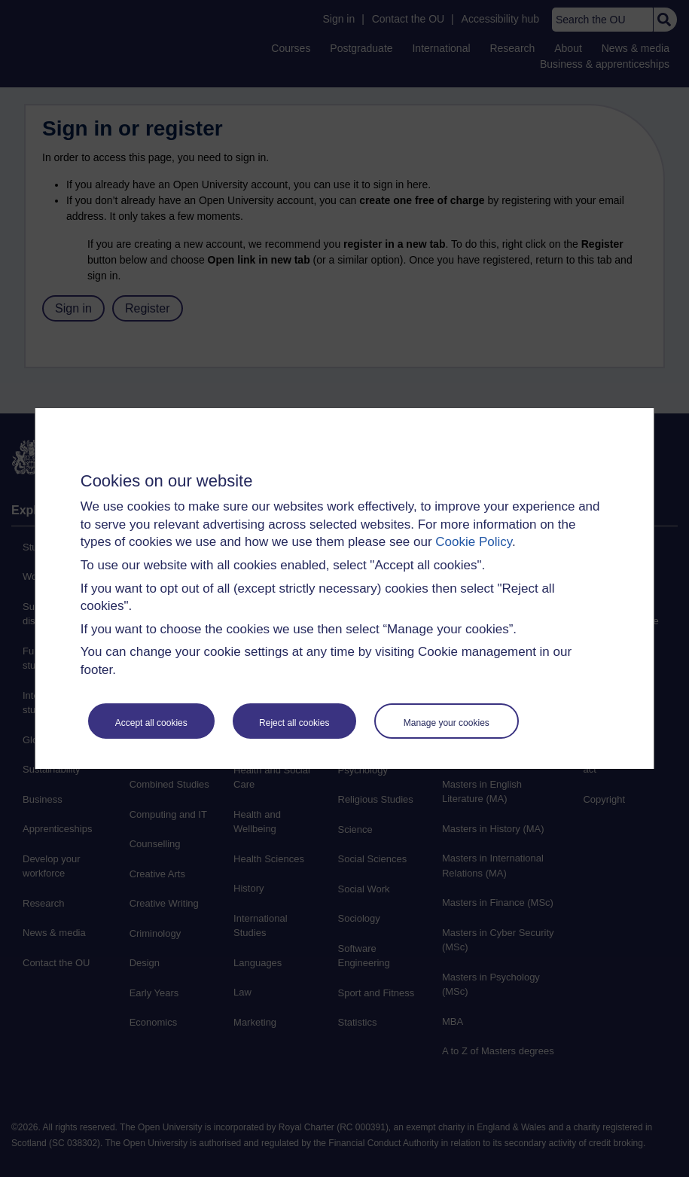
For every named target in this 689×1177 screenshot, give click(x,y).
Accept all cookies (151, 723)
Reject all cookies (294, 723)
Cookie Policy (473, 542)
